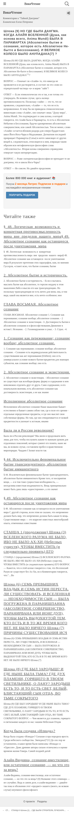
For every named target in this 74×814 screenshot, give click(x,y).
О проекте (29, 801)
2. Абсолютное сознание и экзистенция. (37, 372)
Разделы (42, 801)
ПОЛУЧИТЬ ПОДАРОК (22, 195)
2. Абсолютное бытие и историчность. (35, 275)
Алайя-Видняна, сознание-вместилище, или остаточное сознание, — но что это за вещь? (36, 765)
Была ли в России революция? (29, 430)
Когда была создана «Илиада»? (29, 731)
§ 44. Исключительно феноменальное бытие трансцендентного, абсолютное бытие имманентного (35, 464)
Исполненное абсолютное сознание (33, 401)
